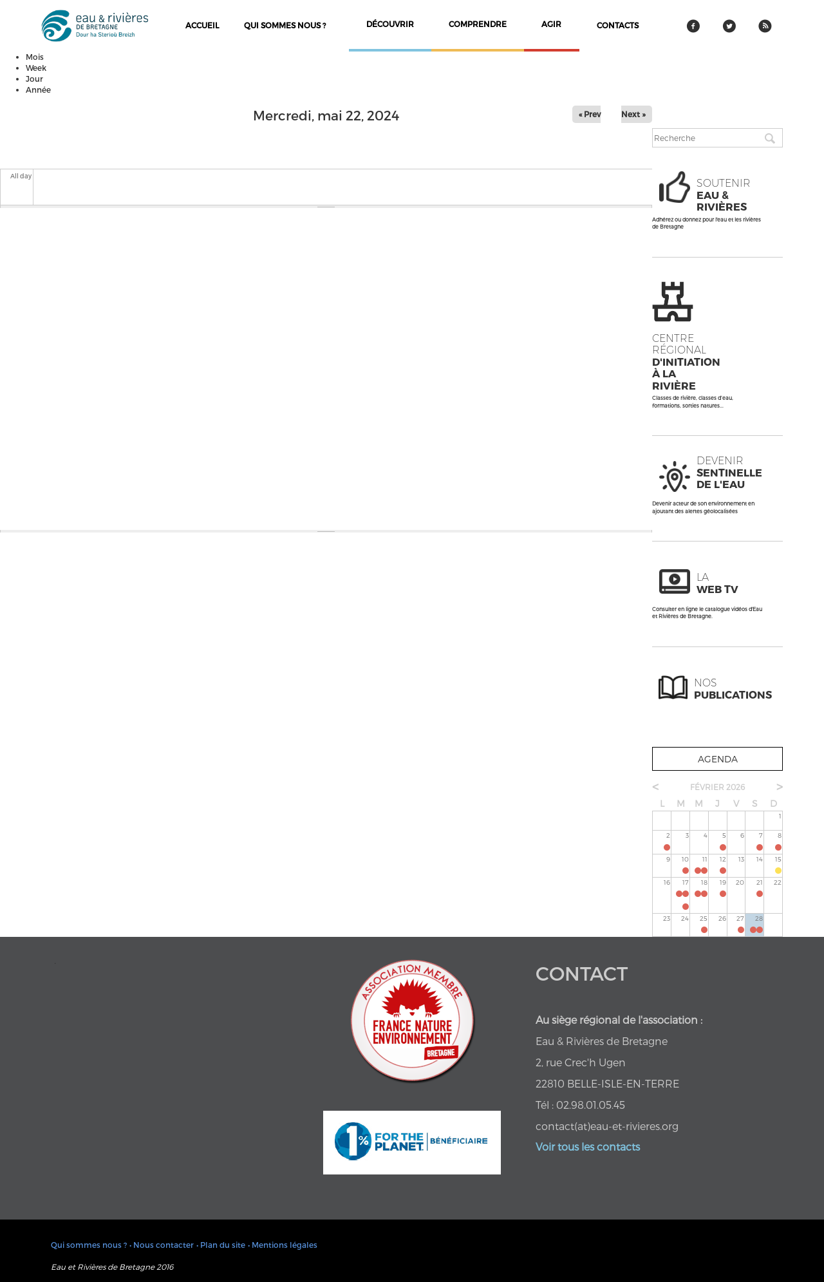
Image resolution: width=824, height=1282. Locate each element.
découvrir (390, 23)
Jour (34, 78)
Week (36, 67)
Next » (633, 113)
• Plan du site (220, 1244)
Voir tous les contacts (588, 1146)
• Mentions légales (282, 1244)
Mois (35, 56)
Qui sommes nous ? (285, 25)
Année (38, 89)
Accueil (202, 25)
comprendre (478, 23)
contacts (618, 25)
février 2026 (717, 786)
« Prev (590, 113)
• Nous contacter (161, 1244)
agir (551, 23)
